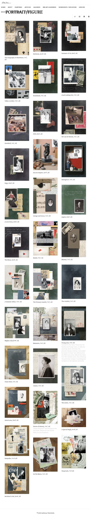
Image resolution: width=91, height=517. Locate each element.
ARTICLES (28, 7)
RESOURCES (5, 12)
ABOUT (10, 7)
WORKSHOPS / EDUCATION (67, 7)
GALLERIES (36, 7)
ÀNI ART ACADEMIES (49, 7)
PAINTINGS (18, 7)
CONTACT (27, 12)
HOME (3, 7)
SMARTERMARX (16, 12)
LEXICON (82, 7)
